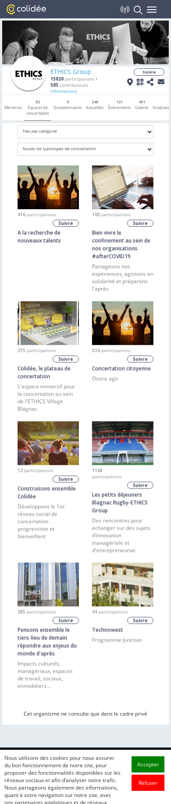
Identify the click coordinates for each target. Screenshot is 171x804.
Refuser (148, 796)
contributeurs (69, 85)
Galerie (141, 104)
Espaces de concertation (37, 107)
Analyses (161, 107)
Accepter (148, 777)
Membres (13, 107)
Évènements (119, 104)
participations (72, 79)
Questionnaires (67, 104)
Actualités (94, 104)
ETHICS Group (70, 71)
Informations (63, 91)
